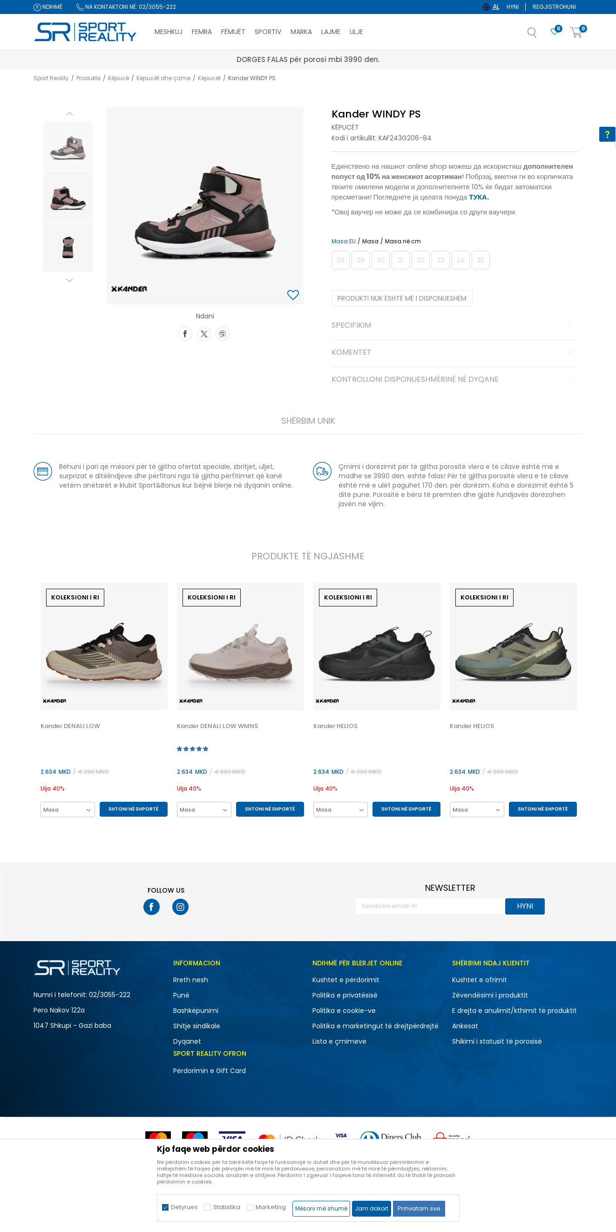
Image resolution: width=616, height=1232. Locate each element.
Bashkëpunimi (195, 1010)
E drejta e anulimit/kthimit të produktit (514, 1010)
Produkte (88, 78)
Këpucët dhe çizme (163, 78)
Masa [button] (370, 241)
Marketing (271, 1207)
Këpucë (118, 78)
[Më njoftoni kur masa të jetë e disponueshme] (341, 260)
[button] (541, 35)
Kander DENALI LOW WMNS (217, 726)
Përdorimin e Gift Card (209, 1070)
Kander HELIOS (335, 726)
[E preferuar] (554, 32)
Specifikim (454, 325)
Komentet (454, 353)
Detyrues (184, 1207)
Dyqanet (187, 1041)
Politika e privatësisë (345, 995)
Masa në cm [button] (403, 241)
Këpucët (209, 78)
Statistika (226, 1207)
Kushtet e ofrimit (479, 979)
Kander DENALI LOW (70, 726)
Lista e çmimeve (339, 1041)
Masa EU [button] (344, 241)
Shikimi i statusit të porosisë (497, 1041)
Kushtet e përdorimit (345, 979)
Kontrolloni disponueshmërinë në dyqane (454, 380)
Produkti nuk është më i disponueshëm (402, 298)
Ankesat (465, 1026)
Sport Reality (51, 78)
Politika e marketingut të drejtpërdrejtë (375, 1026)
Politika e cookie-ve (344, 1010)
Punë (181, 995)
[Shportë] (576, 33)
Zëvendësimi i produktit (490, 995)
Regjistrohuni (554, 7)
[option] (68, 146)
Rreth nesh (190, 979)
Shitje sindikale (196, 1026)
